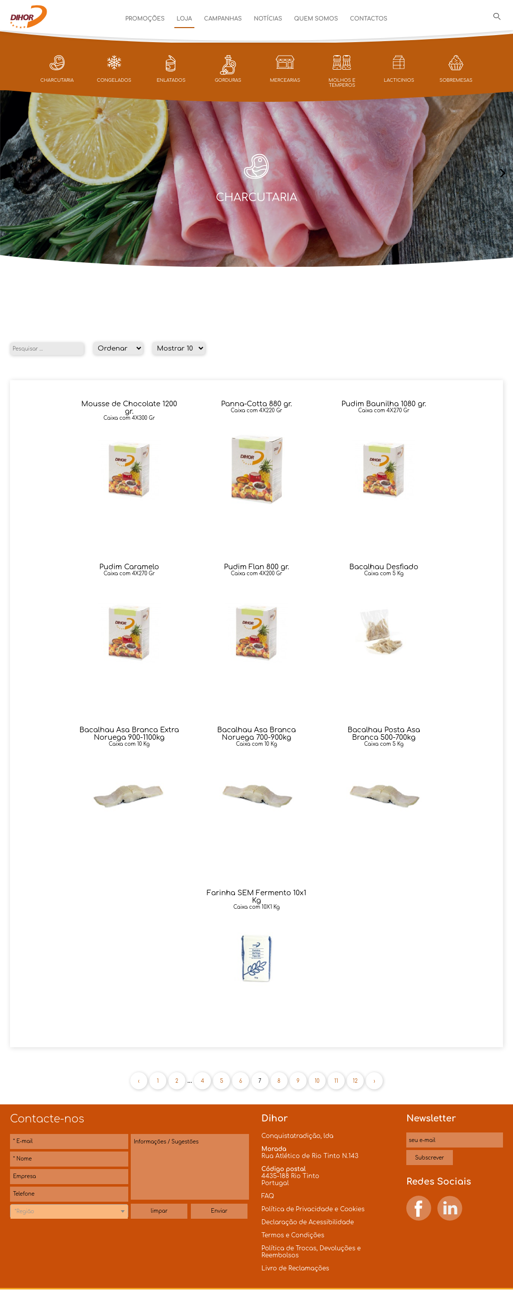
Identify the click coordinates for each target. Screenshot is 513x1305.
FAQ (268, 1196)
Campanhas (222, 19)
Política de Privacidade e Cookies (313, 1209)
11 (336, 1081)
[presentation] (10, 174)
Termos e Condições (293, 1235)
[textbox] (69, 1212)
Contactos (368, 19)
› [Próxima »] (374, 1081)
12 (355, 1081)
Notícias (268, 19)
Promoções (145, 19)
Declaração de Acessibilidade (308, 1222)
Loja (184, 19)
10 (317, 1081)
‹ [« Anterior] (138, 1081)
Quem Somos (316, 19)
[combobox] (69, 1211)
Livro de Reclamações (295, 1268)
